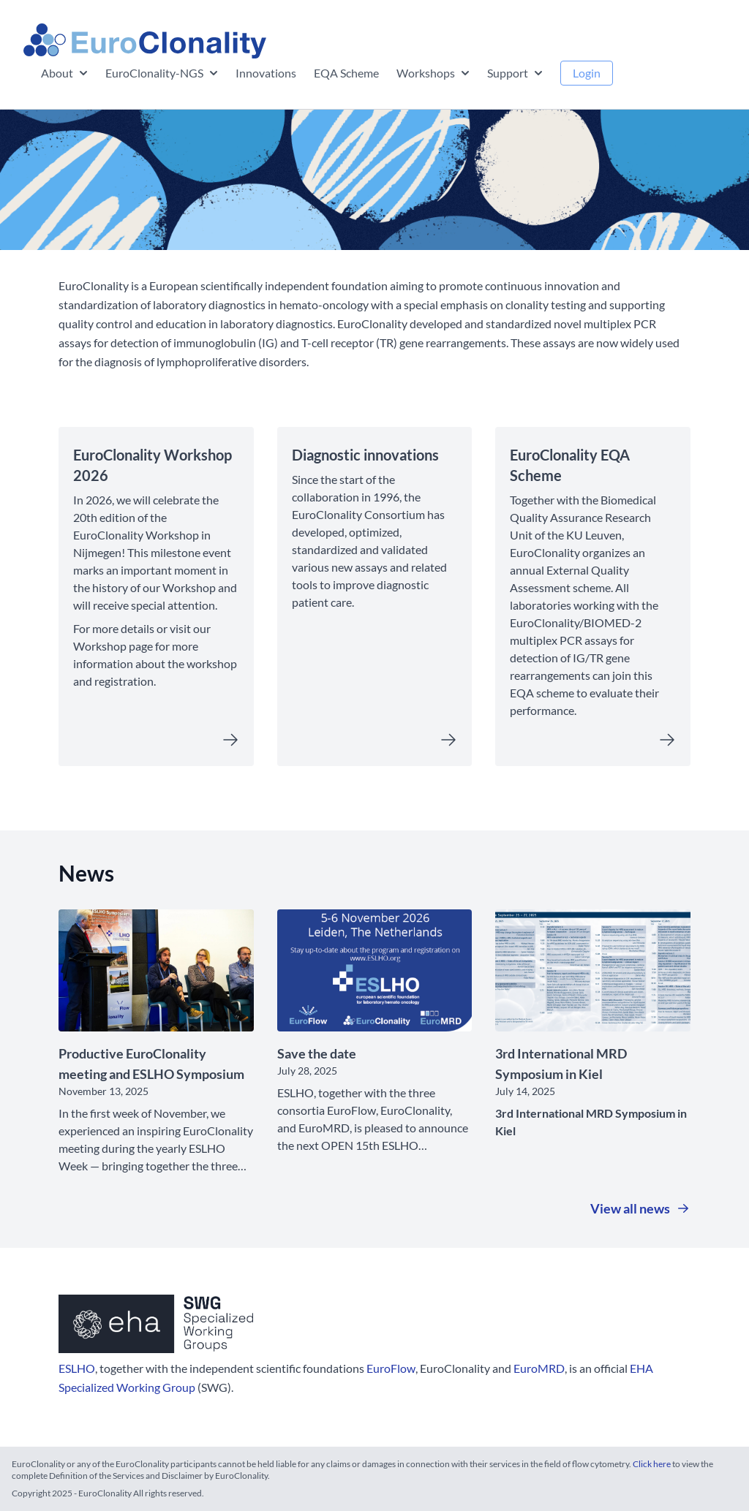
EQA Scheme (346, 73)
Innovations (266, 73)
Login (587, 73)
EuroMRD (539, 1368)
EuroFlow (390, 1368)
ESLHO (77, 1368)
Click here (652, 1463)
